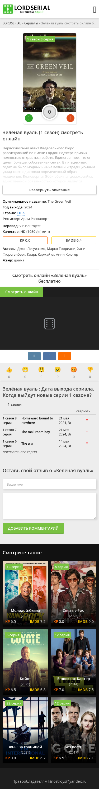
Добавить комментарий (33, 528)
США (21, 213)
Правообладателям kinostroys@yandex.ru (49, 781)
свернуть (83, 411)
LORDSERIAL (12, 23)
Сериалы (31, 23)
